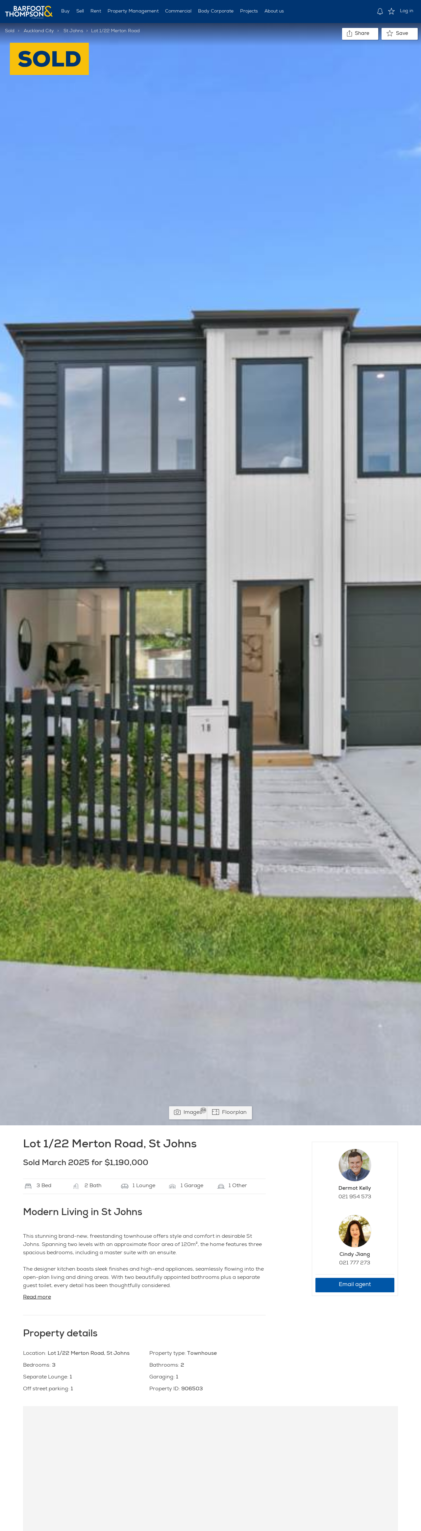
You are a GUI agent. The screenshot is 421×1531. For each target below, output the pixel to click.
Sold (9, 31)
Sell (80, 11)
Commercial (178, 11)
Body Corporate (216, 11)
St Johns (73, 31)
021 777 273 (354, 1263)
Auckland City (39, 31)
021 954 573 (354, 1197)
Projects (249, 11)
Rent (95, 11)
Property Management (133, 11)
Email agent (355, 1285)
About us (274, 11)
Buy (65, 11)
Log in (406, 11)
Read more (37, 1297)
